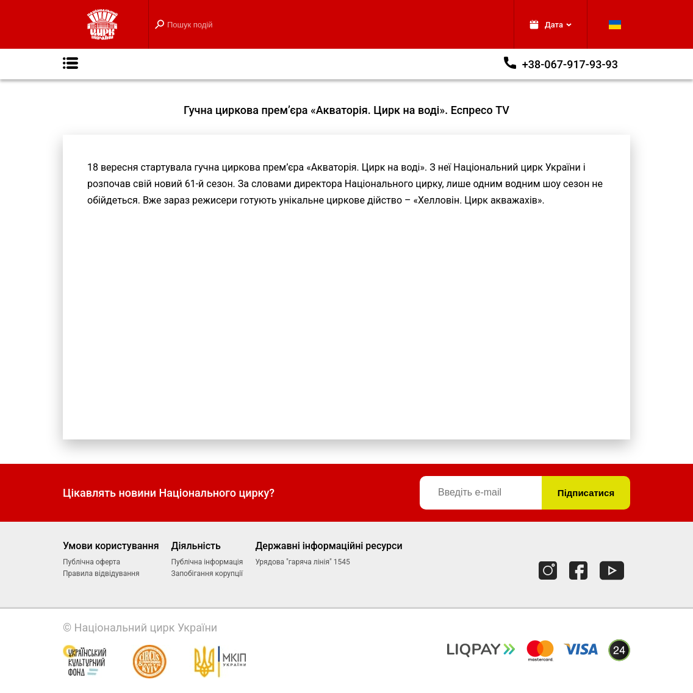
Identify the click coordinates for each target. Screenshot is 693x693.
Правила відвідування (101, 573)
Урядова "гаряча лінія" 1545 (302, 562)
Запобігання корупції (207, 573)
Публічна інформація (207, 562)
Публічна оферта (91, 562)
